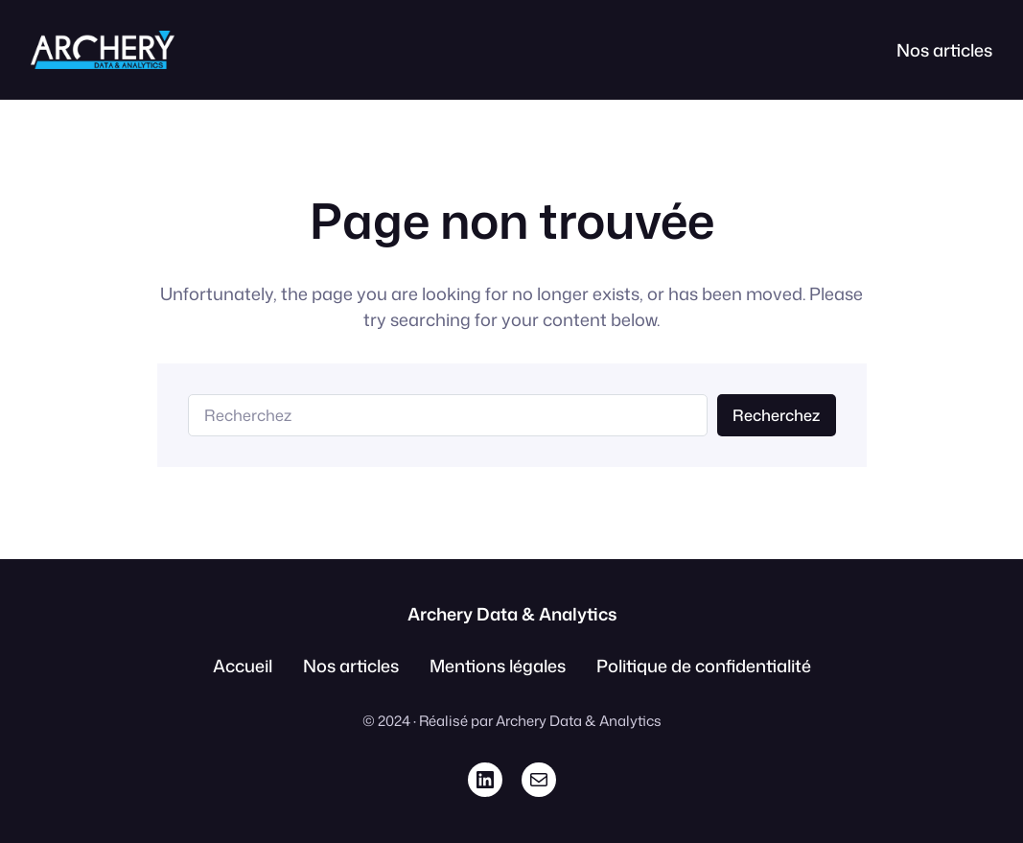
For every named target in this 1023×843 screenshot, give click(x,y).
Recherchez (776, 415)
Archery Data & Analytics (511, 613)
